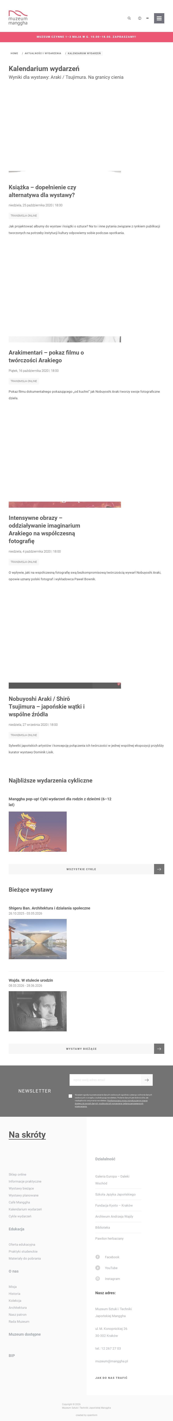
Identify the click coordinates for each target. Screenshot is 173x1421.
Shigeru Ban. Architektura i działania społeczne (49, 917)
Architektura (18, 1308)
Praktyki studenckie (23, 1251)
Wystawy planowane (23, 1195)
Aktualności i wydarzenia (43, 53)
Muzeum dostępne (25, 1334)
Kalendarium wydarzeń (84, 53)
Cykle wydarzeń (20, 1216)
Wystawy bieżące (21, 1188)
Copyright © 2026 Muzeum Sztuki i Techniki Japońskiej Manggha (86, 1406)
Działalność (105, 1159)
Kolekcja (15, 1301)
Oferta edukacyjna (22, 1244)
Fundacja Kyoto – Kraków (114, 1205)
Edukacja (16, 1229)
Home (14, 53)
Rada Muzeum (19, 1321)
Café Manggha (19, 1202)
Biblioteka (102, 1227)
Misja (13, 1287)
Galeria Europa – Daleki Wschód (112, 1179)
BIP (12, 1355)
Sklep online (17, 1174)
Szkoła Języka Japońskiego (115, 1194)
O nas (14, 1271)
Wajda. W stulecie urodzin (31, 989)
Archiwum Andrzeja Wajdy (114, 1216)
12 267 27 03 (111, 1348)
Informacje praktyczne (25, 1181)
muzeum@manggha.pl (111, 1361)
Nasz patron (17, 1314)
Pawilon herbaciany (109, 1238)
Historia (14, 1294)
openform (92, 1415)
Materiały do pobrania (25, 1258)
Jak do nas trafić (111, 1377)
